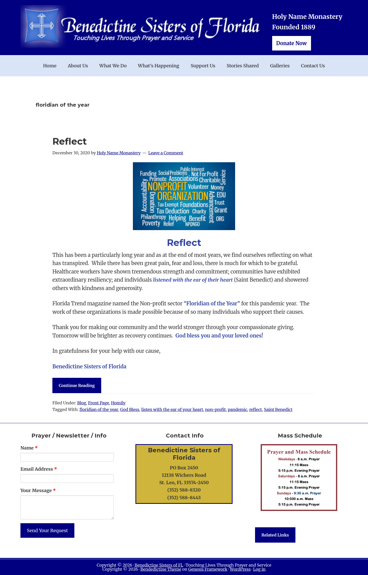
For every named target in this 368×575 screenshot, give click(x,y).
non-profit (215, 409)
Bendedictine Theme (160, 569)
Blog (81, 402)
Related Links (275, 535)
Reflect (69, 141)
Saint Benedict (278, 409)
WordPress (240, 569)
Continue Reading (77, 385)
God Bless (129, 409)
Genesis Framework (207, 569)
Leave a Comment (165, 152)
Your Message (38, 490)
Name (29, 448)
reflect (255, 409)
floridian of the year (98, 409)
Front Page (98, 402)
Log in (259, 569)
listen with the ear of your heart (172, 409)
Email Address (38, 469)
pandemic (237, 409)
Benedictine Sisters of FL (159, 565)
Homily (118, 402)
